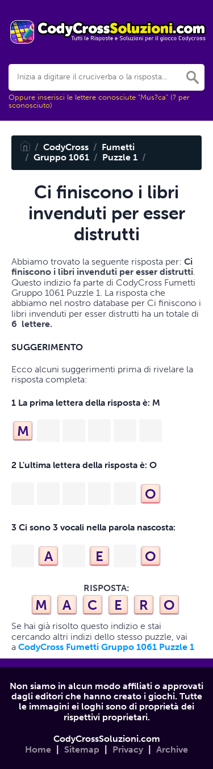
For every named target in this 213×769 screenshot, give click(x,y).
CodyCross (66, 147)
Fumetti (118, 147)
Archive (172, 749)
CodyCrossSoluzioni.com (106, 738)
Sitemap (81, 749)
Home (38, 749)
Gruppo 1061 (61, 157)
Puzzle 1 (119, 157)
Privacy (127, 749)
